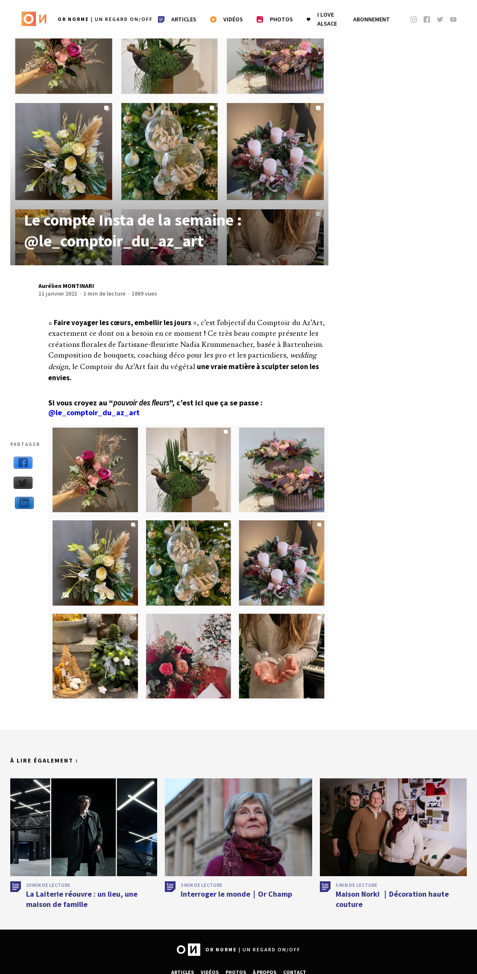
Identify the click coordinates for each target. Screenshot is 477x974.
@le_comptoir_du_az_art (94, 412)
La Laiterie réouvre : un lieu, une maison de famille (82, 899)
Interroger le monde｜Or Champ (236, 894)
